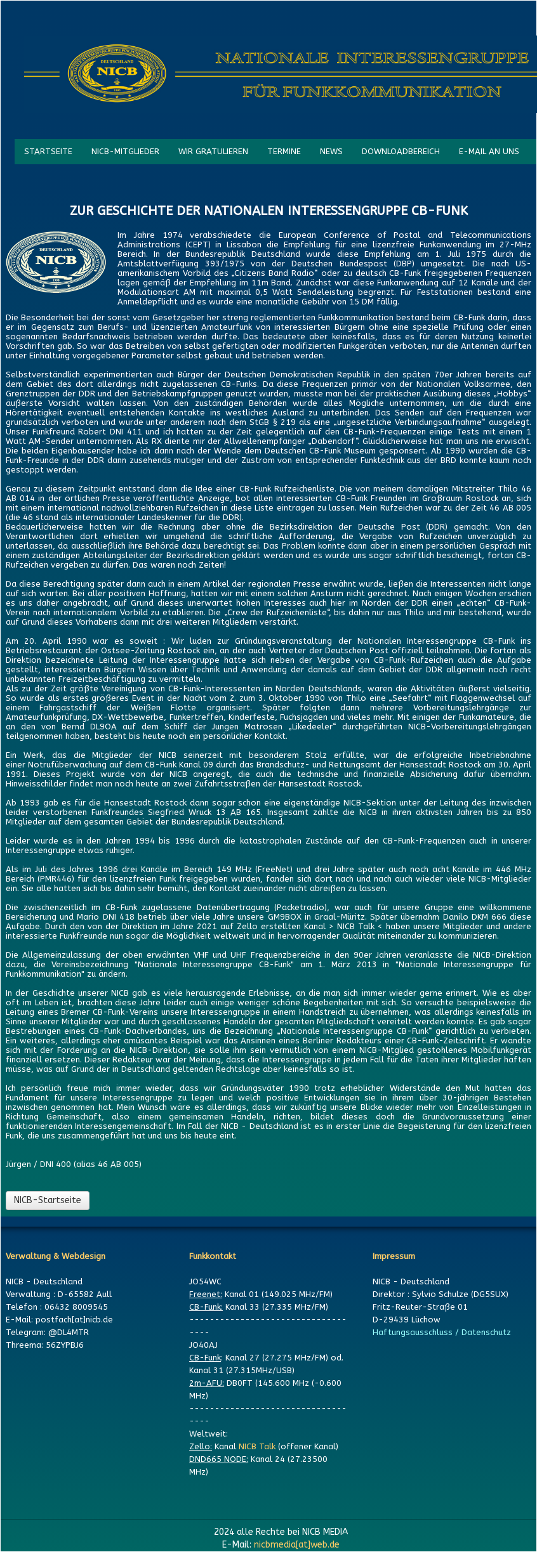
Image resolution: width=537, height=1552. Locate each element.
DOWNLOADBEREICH (401, 151)
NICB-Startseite (47, 1200)
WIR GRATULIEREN (213, 151)
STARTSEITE (48, 151)
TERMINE (284, 151)
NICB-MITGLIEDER (125, 151)
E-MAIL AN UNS (489, 151)
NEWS (331, 151)
